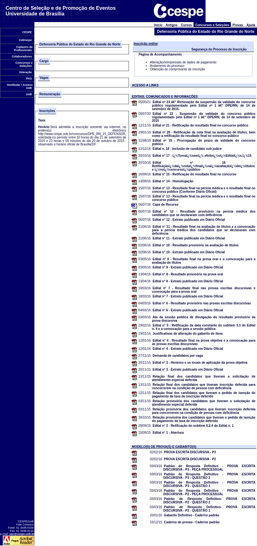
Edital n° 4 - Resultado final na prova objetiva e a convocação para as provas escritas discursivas (203, 342)
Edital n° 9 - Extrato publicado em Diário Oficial (187, 267)
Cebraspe (25, 40)
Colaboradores (22, 56)
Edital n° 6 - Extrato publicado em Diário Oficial (187, 310)
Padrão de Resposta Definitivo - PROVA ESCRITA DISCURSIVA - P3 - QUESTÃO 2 (209, 476)
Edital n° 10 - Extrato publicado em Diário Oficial (188, 252)
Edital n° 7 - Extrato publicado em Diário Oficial (187, 296)
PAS (29, 78)
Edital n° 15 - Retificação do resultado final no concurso (194, 174)
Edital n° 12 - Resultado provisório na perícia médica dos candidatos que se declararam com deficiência (203, 213)
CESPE (27, 32)
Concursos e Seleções (24, 64)
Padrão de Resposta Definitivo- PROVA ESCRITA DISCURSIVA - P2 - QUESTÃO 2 (209, 500)
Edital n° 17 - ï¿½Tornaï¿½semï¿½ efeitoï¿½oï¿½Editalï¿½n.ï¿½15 (201, 155)
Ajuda (251, 25)
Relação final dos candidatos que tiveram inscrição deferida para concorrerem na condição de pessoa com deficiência (203, 386)
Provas (238, 25)
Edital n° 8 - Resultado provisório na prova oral (187, 274)
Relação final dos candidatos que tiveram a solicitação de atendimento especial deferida (203, 378)
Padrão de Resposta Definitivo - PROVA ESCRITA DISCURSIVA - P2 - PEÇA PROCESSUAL (209, 492)
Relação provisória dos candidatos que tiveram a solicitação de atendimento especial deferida (203, 402)
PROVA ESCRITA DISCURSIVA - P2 (190, 459)
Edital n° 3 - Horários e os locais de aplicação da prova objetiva (199, 362)
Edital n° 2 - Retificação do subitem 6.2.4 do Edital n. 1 (193, 425)
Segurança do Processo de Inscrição (219, 49)
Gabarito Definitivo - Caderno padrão (191, 515)
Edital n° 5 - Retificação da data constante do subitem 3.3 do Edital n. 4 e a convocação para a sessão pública (203, 327)
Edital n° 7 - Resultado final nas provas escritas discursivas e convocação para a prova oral (203, 289)
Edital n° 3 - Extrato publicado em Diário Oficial (187, 369)
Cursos (186, 25)
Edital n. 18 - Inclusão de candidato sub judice (187, 148)
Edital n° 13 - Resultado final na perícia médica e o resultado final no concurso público (203, 198)
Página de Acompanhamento (160, 54)
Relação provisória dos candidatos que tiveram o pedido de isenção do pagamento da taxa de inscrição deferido (203, 419)
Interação (25, 72)
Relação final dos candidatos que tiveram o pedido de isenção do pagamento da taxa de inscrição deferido (203, 394)
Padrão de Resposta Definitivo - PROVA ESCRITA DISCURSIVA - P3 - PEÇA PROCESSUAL (209, 467)
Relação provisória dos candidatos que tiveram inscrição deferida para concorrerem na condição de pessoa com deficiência (203, 411)
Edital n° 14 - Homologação (172, 181)
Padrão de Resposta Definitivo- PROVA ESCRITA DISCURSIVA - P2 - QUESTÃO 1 (209, 508)
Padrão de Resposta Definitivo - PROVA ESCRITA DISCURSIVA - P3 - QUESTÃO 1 (209, 484)
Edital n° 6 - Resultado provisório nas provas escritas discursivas (201, 303)
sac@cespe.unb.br (22, 534)
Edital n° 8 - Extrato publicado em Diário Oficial (187, 281)
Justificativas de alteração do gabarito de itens (187, 333)
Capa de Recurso (165, 204)
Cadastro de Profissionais (23, 48)
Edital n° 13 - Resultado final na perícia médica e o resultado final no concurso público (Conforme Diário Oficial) (203, 189)
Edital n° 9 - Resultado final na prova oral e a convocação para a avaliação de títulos (203, 260)
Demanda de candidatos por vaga (177, 355)
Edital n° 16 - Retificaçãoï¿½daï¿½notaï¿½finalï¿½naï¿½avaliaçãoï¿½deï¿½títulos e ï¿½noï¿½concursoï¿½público (203, 166)
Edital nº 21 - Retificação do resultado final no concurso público (200, 125)
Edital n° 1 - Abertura (168, 432)
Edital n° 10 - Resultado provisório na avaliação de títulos (195, 245)
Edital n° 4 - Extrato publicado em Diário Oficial (187, 348)
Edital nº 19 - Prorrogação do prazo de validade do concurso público (203, 142)
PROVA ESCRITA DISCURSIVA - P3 (190, 452)
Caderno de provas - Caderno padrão (191, 522)
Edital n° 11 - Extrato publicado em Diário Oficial (188, 238)
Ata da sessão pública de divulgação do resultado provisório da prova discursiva (203, 318)
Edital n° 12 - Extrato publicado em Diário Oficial (188, 219)
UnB (29, 94)
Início (158, 25)
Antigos (171, 25)
